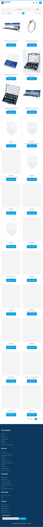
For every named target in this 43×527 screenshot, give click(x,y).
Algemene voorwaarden (7, 445)
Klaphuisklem (11, 377)
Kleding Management (7, 455)
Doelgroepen (4, 439)
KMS (2, 497)
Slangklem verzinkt (11, 276)
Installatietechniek (6, 483)
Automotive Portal (6, 453)
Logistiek (3, 486)
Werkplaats (4, 479)
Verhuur (3, 465)
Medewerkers (4, 510)
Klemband (31, 410)
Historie (3, 435)
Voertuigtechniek (5, 481)
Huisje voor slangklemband (32, 377)
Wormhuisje (11, 410)
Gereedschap (4, 477)
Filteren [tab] (19, 9)
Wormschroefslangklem (32, 41)
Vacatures (4, 443)
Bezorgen (3, 457)
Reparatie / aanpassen (7, 463)
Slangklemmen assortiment (11, 41)
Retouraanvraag (5, 470)
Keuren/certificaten (6, 461)
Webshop (3, 452)
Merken (3, 441)
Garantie (3, 459)
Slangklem (11, 141)
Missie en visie (5, 437)
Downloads (4, 466)
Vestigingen (4, 505)
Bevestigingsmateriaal (7, 488)
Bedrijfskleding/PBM (6, 485)
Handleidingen (5, 468)
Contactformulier (5, 512)
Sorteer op (3, 13)
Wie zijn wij (4, 433)
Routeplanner (4, 508)
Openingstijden (5, 506)
